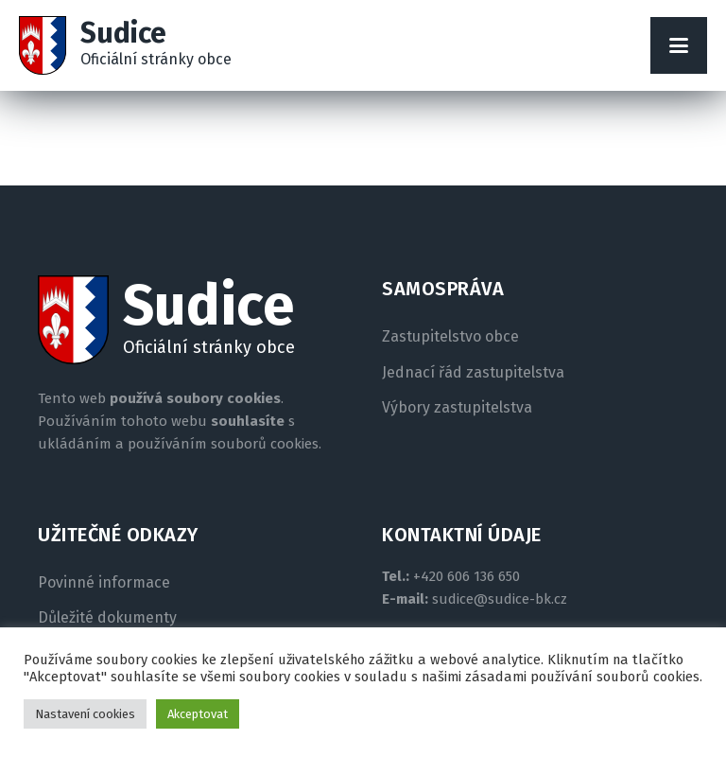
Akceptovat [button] (197, 714)
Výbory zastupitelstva (457, 407)
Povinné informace (104, 582)
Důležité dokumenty (107, 617)
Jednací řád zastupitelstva (473, 372)
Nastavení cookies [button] (85, 714)
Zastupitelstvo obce (450, 336)
